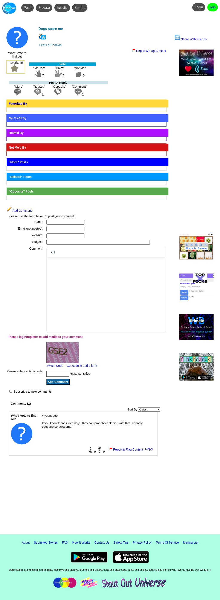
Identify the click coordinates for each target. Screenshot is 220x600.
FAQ (65, 542)
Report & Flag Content (149, 51)
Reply (149, 449)
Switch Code (54, 365)
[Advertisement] (196, 154)
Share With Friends (191, 39)
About (26, 542)
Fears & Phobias (50, 45)
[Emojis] (53, 252)
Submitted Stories (46, 542)
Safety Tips (121, 542)
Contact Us (102, 542)
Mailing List (190, 542)
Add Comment (19, 210)
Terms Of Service (167, 542)
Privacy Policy (142, 542)
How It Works (81, 542)
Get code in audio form (82, 365)
